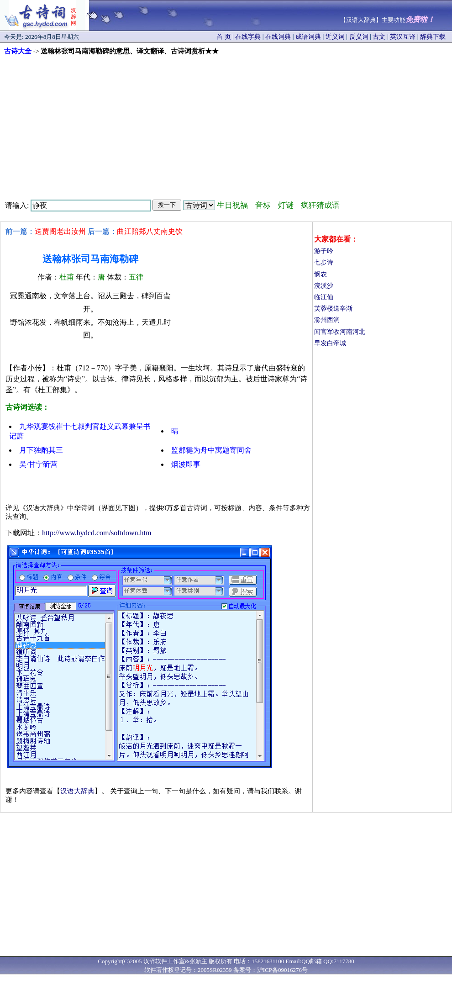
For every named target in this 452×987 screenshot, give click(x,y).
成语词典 (308, 36)
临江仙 (323, 297)
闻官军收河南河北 (339, 331)
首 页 (223, 36)
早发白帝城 (330, 343)
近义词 (335, 36)
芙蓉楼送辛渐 (333, 308)
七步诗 (323, 262)
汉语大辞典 (77, 791)
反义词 (358, 36)
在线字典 (248, 36)
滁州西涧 (327, 320)
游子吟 (323, 251)
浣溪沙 (323, 285)
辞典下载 (433, 36)
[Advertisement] (226, 124)
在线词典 (278, 36)
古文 (379, 36)
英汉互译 (402, 36)
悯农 (320, 274)
